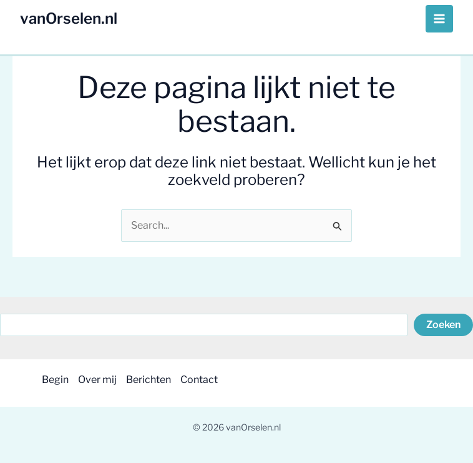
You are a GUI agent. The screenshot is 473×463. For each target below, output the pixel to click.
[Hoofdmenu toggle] (439, 18)
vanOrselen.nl (68, 18)
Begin (55, 380)
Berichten (148, 380)
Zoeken (443, 325)
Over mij (97, 380)
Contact (199, 380)
